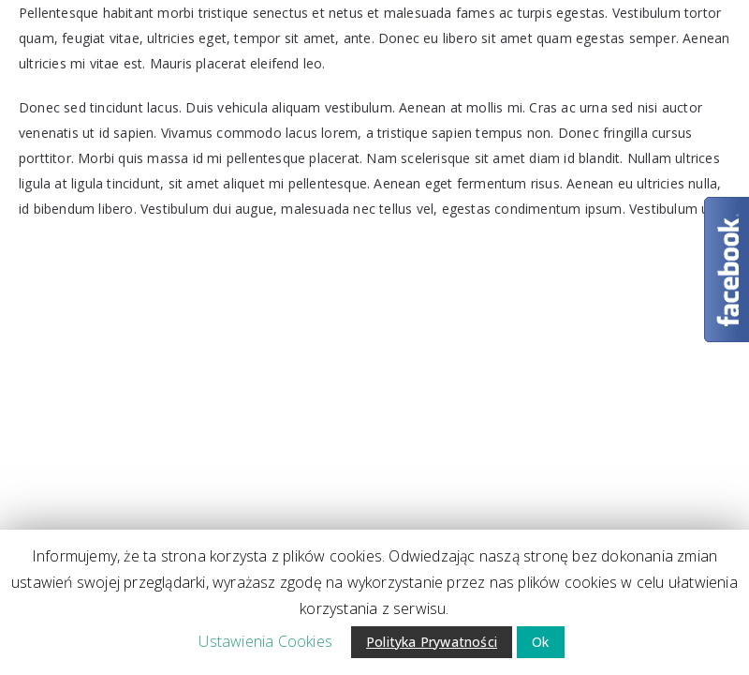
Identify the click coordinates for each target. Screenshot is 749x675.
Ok (540, 642)
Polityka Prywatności (431, 642)
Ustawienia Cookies (265, 641)
